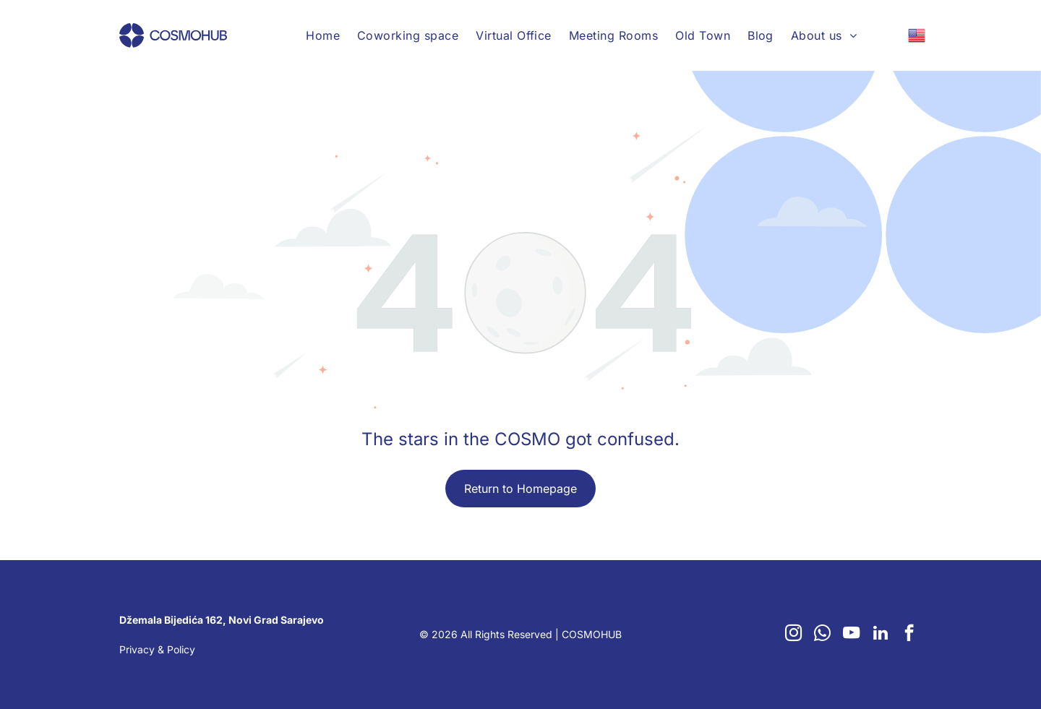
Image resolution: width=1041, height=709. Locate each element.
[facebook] (909, 634)
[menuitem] (322, 35)
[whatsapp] (822, 634)
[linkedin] (880, 634)
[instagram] (793, 634)
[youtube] (851, 634)
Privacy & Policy (157, 649)
